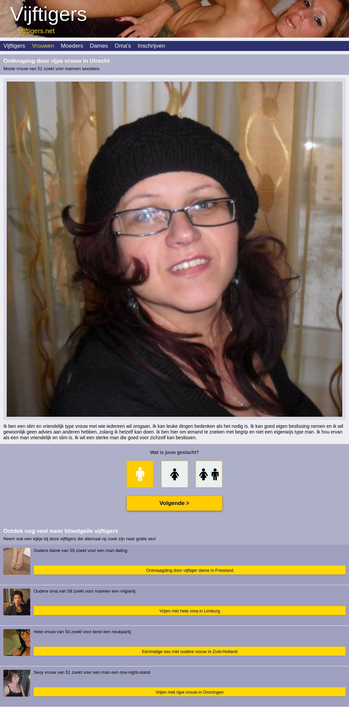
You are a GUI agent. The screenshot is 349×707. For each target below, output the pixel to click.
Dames (99, 46)
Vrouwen (43, 46)
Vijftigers (14, 46)
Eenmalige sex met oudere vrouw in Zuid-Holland (189, 651)
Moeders (72, 46)
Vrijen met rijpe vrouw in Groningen (190, 692)
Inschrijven (151, 46)
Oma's (123, 46)
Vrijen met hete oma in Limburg (189, 610)
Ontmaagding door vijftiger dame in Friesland (189, 570)
